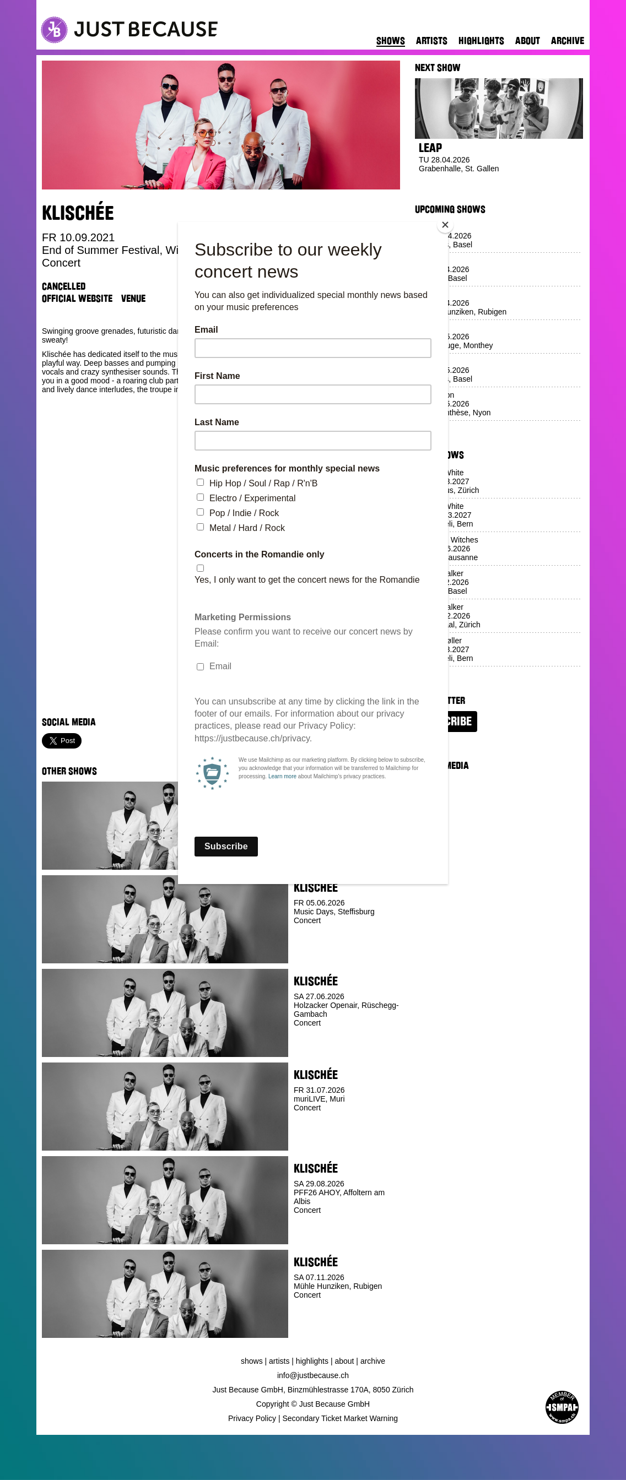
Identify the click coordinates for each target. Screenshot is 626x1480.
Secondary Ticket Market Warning (340, 1418)
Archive (567, 41)
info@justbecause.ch (313, 1375)
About (527, 41)
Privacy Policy (252, 1418)
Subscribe (446, 721)
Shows (390, 41)
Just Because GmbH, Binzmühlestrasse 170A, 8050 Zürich (313, 1389)
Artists (431, 41)
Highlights (481, 41)
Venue (133, 298)
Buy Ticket (314, 1049)
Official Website (77, 298)
